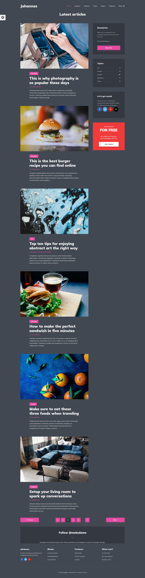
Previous (30, 520)
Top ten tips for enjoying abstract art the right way (53, 245)
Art (32, 239)
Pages (103, 6)
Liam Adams (35, 169)
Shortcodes (78, 553)
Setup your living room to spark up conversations (52, 493)
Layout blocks (52, 559)
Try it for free (106, 553)
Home (68, 6)
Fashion (33, 487)
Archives (86, 6)
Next (115, 520)
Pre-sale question (107, 556)
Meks (65, 572)
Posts (95, 6)
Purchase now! (106, 559)
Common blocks (52, 553)
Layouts (77, 6)
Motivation (100, 78)
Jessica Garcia (36, 86)
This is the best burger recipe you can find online (52, 163)
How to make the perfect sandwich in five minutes (52, 328)
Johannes (28, 6)
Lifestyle (34, 73)
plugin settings (100, 542)
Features (112, 6)
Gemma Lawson (36, 252)
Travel (33, 404)
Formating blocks (53, 556)
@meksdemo (77, 532)
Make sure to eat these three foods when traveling (54, 411)
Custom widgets (80, 556)
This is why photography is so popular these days (54, 80)
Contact (77, 559)
